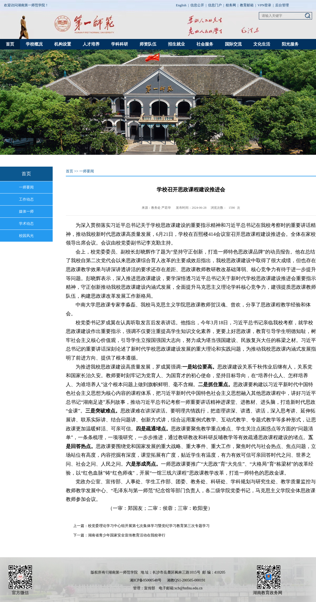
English (181, 5)
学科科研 (119, 44)
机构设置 (62, 44)
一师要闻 (26, 187)
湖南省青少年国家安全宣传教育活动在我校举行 (126, 535)
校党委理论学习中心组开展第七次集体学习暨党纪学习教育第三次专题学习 (149, 526)
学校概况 (34, 44)
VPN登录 (264, 5)
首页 (10, 44)
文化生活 (261, 44)
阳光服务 (290, 44)
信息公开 (197, 5)
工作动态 (26, 199)
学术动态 (26, 224)
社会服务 (204, 44)
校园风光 (26, 236)
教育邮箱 (247, 5)
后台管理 (282, 5)
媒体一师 (26, 211)
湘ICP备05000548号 (145, 580)
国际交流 (233, 44)
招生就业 (176, 44)
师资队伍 (148, 44)
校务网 (231, 5)
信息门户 (215, 5)
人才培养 (91, 44)
